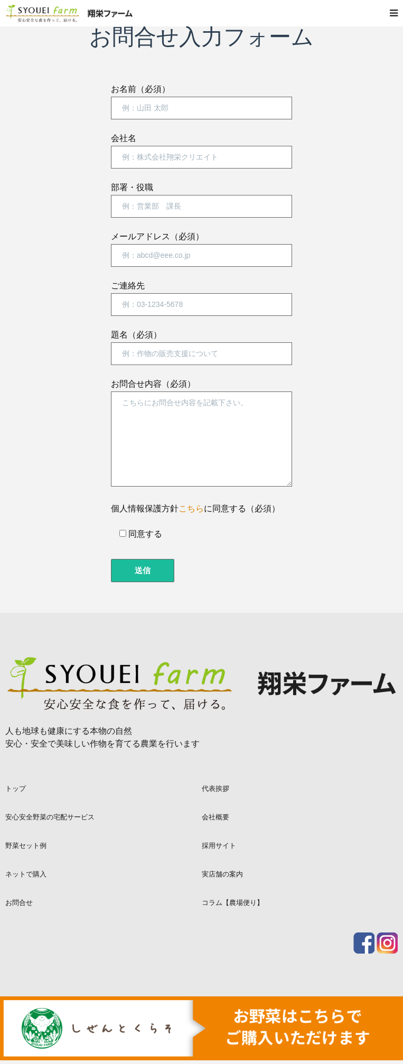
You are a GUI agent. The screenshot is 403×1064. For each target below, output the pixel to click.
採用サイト (219, 845)
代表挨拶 (215, 788)
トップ (15, 788)
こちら (191, 508)
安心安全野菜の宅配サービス (50, 817)
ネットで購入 (25, 874)
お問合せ (19, 902)
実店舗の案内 (222, 874)
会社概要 (215, 817)
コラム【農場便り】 (233, 902)
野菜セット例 (25, 845)
